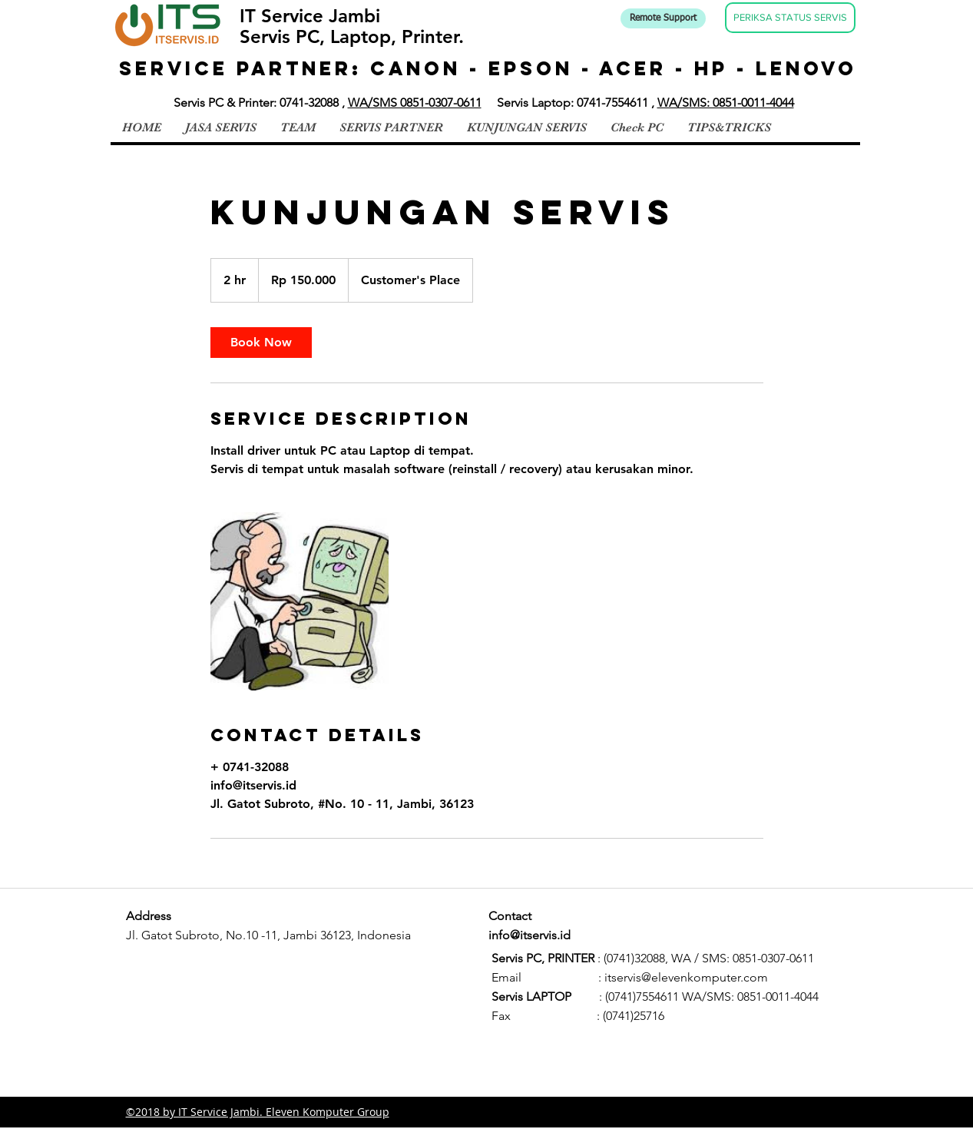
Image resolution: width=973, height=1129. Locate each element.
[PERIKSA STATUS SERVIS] (790, 17)
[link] (261, 342)
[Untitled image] (299, 601)
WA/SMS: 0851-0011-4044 (725, 102)
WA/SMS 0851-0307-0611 (415, 102)
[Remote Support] (663, 18)
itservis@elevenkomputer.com (686, 977)
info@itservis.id (529, 935)
